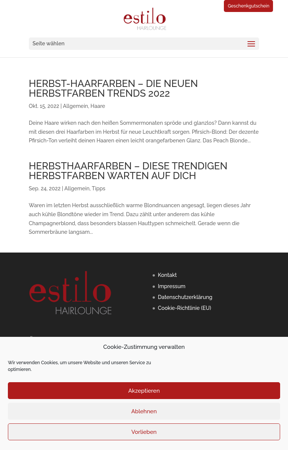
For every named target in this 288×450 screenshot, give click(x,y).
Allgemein (75, 106)
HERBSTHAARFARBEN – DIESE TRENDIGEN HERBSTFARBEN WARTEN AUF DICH (128, 170)
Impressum (172, 286)
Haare (97, 106)
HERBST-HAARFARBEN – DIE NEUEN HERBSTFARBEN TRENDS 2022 (113, 88)
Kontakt (167, 275)
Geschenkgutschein (248, 6)
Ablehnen (144, 411)
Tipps (98, 188)
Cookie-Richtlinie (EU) (184, 308)
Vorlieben (143, 432)
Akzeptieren (144, 390)
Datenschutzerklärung (185, 297)
